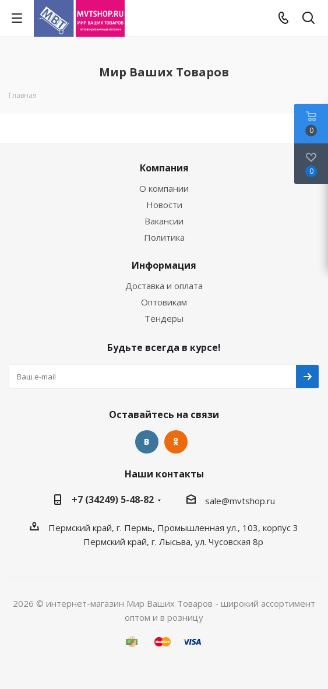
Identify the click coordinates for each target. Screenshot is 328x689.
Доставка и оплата (164, 285)
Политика (164, 237)
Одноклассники (176, 442)
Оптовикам (164, 302)
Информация (164, 265)
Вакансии (164, 221)
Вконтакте (146, 442)
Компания (164, 167)
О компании (164, 188)
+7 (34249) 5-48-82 (113, 499)
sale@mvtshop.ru (240, 501)
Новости (164, 204)
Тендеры (164, 318)
